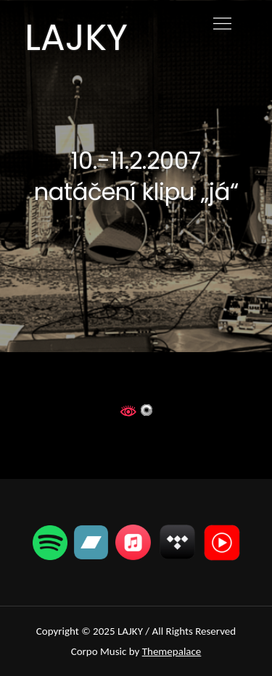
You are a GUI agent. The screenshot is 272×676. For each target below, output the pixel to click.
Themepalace (172, 651)
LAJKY (76, 37)
